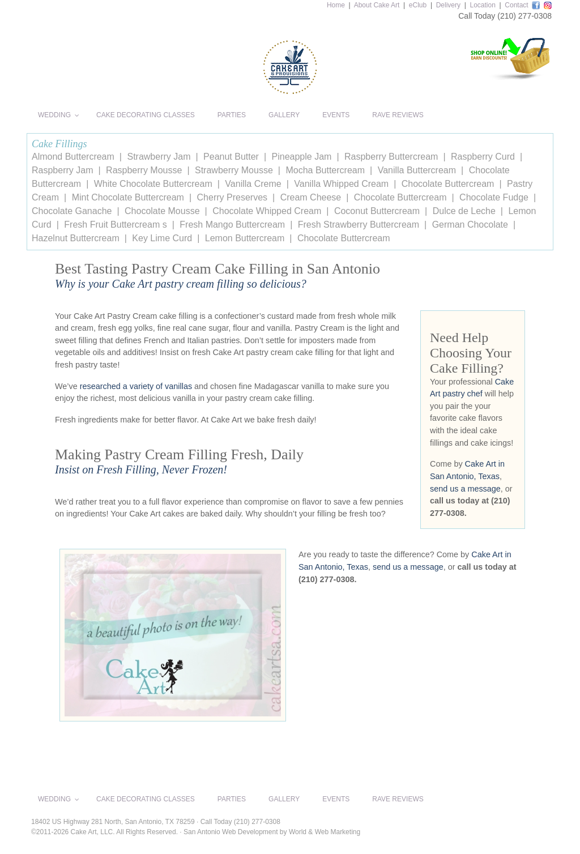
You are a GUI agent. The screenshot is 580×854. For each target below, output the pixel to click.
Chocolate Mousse (162, 211)
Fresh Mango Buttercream (232, 224)
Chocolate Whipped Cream (266, 211)
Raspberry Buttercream (391, 156)
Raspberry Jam (62, 170)
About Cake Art (377, 5)
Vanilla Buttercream (417, 170)
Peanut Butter (231, 156)
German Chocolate (470, 224)
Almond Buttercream (73, 156)
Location (482, 5)
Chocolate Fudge (493, 197)
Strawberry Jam (158, 156)
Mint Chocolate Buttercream (128, 197)
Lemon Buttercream (245, 238)
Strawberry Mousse (234, 170)
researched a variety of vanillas (136, 386)
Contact (516, 5)
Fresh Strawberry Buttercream (358, 224)
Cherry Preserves (232, 197)
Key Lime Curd (162, 238)
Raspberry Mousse (144, 170)
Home (336, 5)
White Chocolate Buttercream (153, 184)
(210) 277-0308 (524, 15)
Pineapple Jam (302, 156)
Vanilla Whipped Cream (341, 184)
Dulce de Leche (464, 211)
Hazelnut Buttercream (76, 238)
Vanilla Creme (253, 184)
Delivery (448, 5)
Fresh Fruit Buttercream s (115, 224)
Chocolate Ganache (72, 211)
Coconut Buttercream (377, 211)
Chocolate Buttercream (448, 184)
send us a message (465, 488)
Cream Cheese (311, 197)
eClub (418, 5)
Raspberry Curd (483, 156)
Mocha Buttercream (325, 170)
